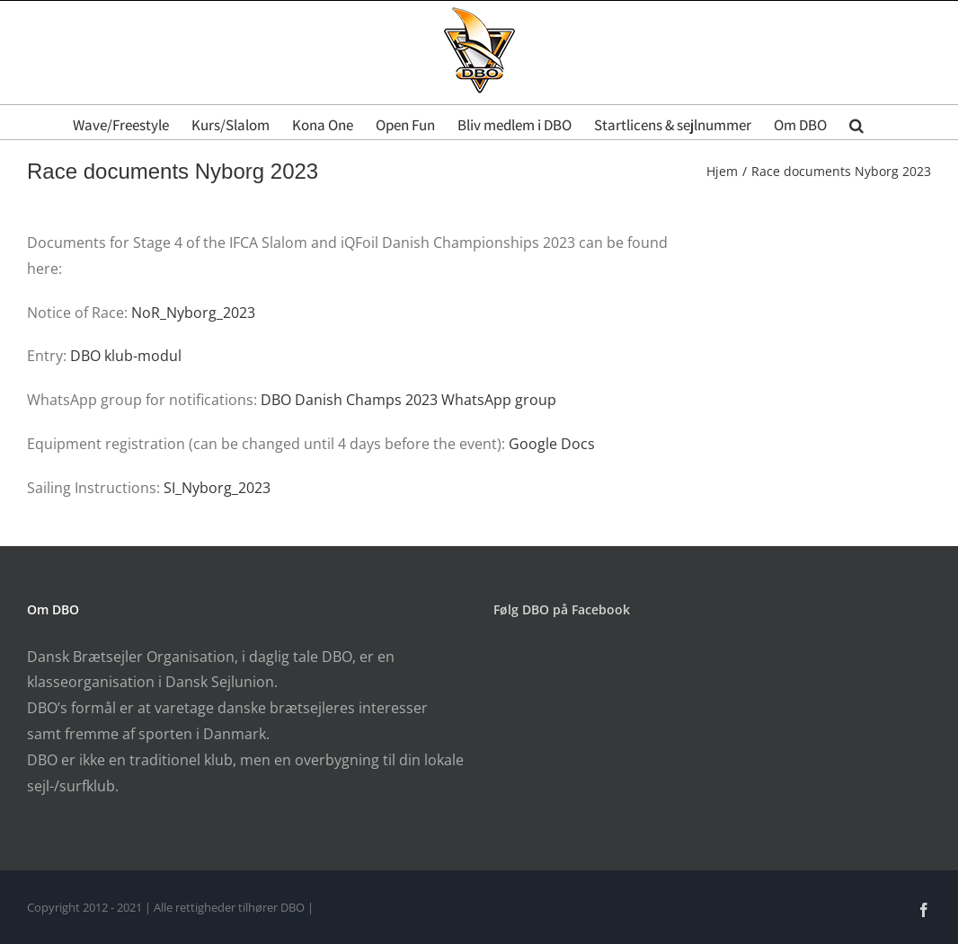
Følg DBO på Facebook (561, 609)
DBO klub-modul (126, 356)
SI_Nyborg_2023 (217, 488)
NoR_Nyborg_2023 (193, 312)
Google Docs (552, 444)
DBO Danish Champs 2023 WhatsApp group (408, 400)
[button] (856, 122)
